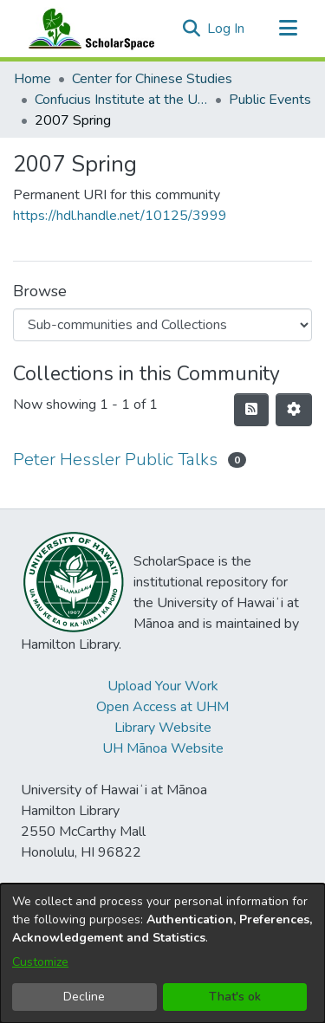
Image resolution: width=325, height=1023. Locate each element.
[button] (191, 28)
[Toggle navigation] (287, 28)
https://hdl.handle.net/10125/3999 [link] (120, 215)
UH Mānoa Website (163, 748)
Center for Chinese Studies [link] (152, 78)
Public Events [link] (270, 99)
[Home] (87, 28)
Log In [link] (226, 28)
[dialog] (162, 953)
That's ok (235, 996)
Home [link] (32, 78)
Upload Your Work (162, 686)
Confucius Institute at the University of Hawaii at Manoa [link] (121, 99)
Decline (84, 996)
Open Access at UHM (162, 706)
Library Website (162, 727)
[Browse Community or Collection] (162, 324)
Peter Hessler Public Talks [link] (115, 459)
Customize (40, 962)
